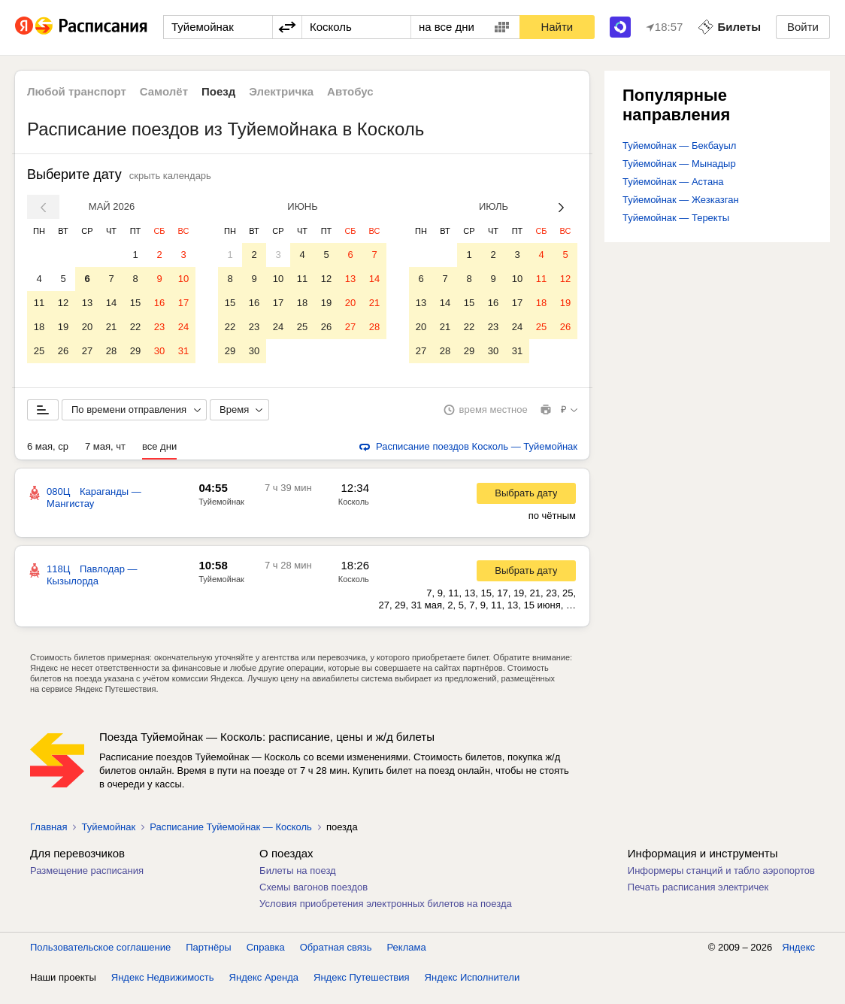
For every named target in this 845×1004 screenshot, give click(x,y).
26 (63, 350)
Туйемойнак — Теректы (675, 217)
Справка (266, 958)
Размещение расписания (87, 881)
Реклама (406, 958)
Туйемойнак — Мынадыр (679, 163)
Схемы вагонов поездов (313, 898)
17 (183, 302)
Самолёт (164, 91)
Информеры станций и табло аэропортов (721, 881)
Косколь (353, 512)
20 (87, 326)
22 (135, 326)
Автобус (350, 91)
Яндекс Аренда (263, 988)
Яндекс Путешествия (361, 988)
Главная (48, 838)
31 (183, 350)
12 (63, 302)
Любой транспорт (76, 91)
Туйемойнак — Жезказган (680, 199)
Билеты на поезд (297, 881)
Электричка (281, 91)
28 (111, 350)
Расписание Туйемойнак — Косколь (231, 838)
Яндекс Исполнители (472, 988)
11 (39, 302)
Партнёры (208, 958)
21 (111, 326)
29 (135, 350)
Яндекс (798, 958)
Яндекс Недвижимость (162, 988)
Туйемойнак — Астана (673, 181)
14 (111, 302)
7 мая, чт (105, 457)
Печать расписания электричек (698, 898)
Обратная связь (336, 958)
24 (183, 326)
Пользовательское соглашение (100, 958)
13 (87, 302)
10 (183, 278)
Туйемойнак (221, 512)
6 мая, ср (47, 457)
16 (159, 302)
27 (87, 350)
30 (159, 350)
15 (135, 302)
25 (39, 350)
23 (159, 326)
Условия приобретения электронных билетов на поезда (385, 915)
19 (63, 326)
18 (39, 326)
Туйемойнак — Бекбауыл (679, 145)
